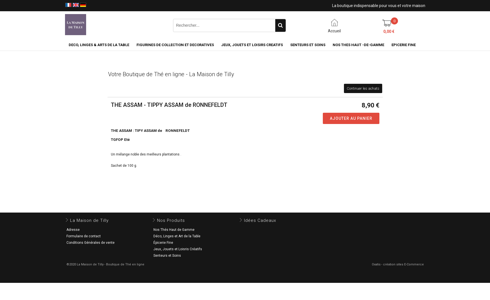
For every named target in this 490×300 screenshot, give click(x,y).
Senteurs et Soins (167, 256)
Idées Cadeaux (260, 220)
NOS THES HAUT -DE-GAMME (358, 45)
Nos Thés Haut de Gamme (173, 230)
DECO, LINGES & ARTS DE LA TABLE (99, 45)
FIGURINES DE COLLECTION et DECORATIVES (175, 45)
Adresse (73, 230)
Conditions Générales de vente (90, 243)
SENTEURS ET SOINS (307, 45)
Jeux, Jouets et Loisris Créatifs (177, 249)
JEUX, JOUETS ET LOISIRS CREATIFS (252, 45)
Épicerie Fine (163, 243)
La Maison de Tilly (89, 220)
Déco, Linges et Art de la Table (176, 236)
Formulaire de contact (83, 236)
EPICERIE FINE (403, 45)
